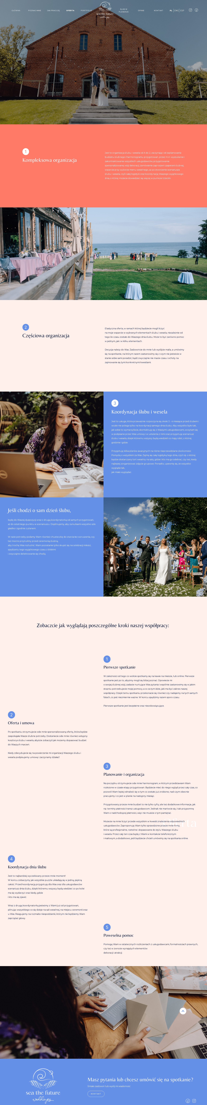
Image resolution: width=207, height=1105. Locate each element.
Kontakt (158, 11)
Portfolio (86, 11)
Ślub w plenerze (124, 10)
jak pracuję (53, 11)
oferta (70, 11)
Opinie (141, 11)
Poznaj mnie (34, 11)
